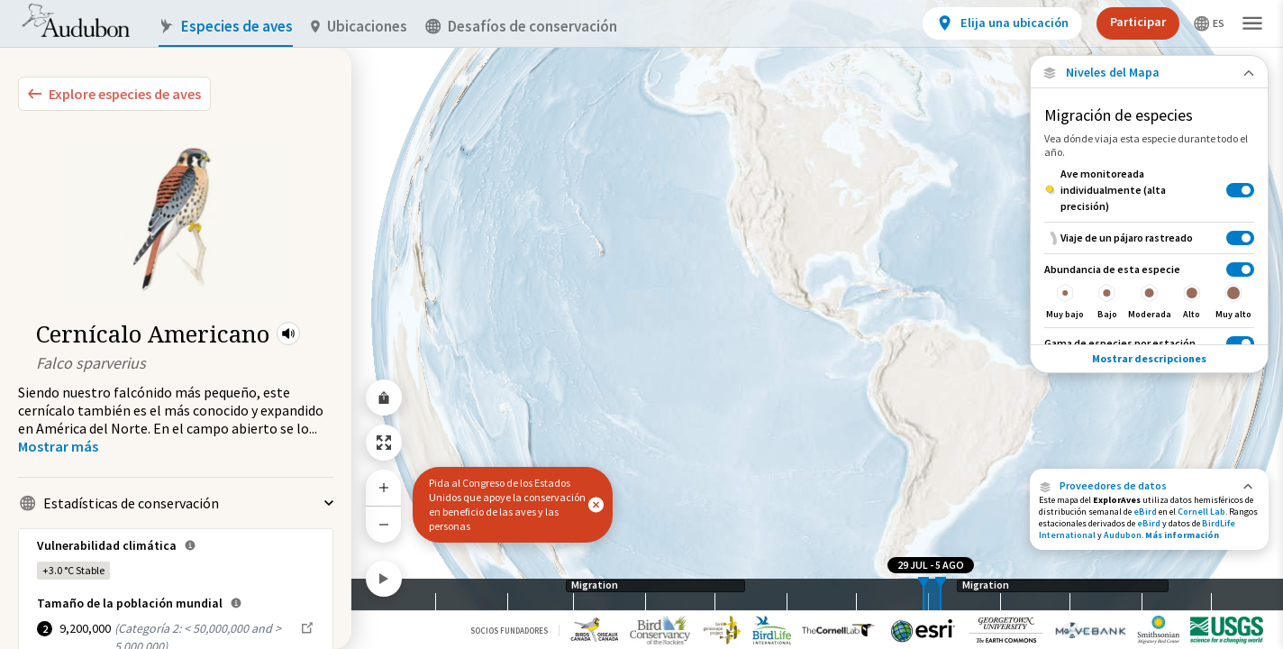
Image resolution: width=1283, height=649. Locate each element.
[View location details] (1002, 23)
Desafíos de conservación (521, 26)
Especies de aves (226, 26)
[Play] (384, 579)
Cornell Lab (1201, 511)
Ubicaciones (359, 26)
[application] (641, 324)
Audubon (1123, 535)
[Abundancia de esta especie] (1149, 290)
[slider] (923, 594)
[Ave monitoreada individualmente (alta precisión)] (1149, 190)
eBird (1145, 511)
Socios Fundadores (509, 630)
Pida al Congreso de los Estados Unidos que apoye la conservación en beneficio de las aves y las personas (507, 504)
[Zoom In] (384, 488)
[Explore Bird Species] (114, 94)
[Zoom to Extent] (384, 443)
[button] (288, 333)
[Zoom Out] (384, 524)
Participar (1138, 22)
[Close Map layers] (1149, 72)
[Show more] (58, 446)
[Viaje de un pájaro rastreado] (1149, 237)
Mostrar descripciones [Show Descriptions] (1149, 358)
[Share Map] (384, 397)
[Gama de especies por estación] (1149, 343)
